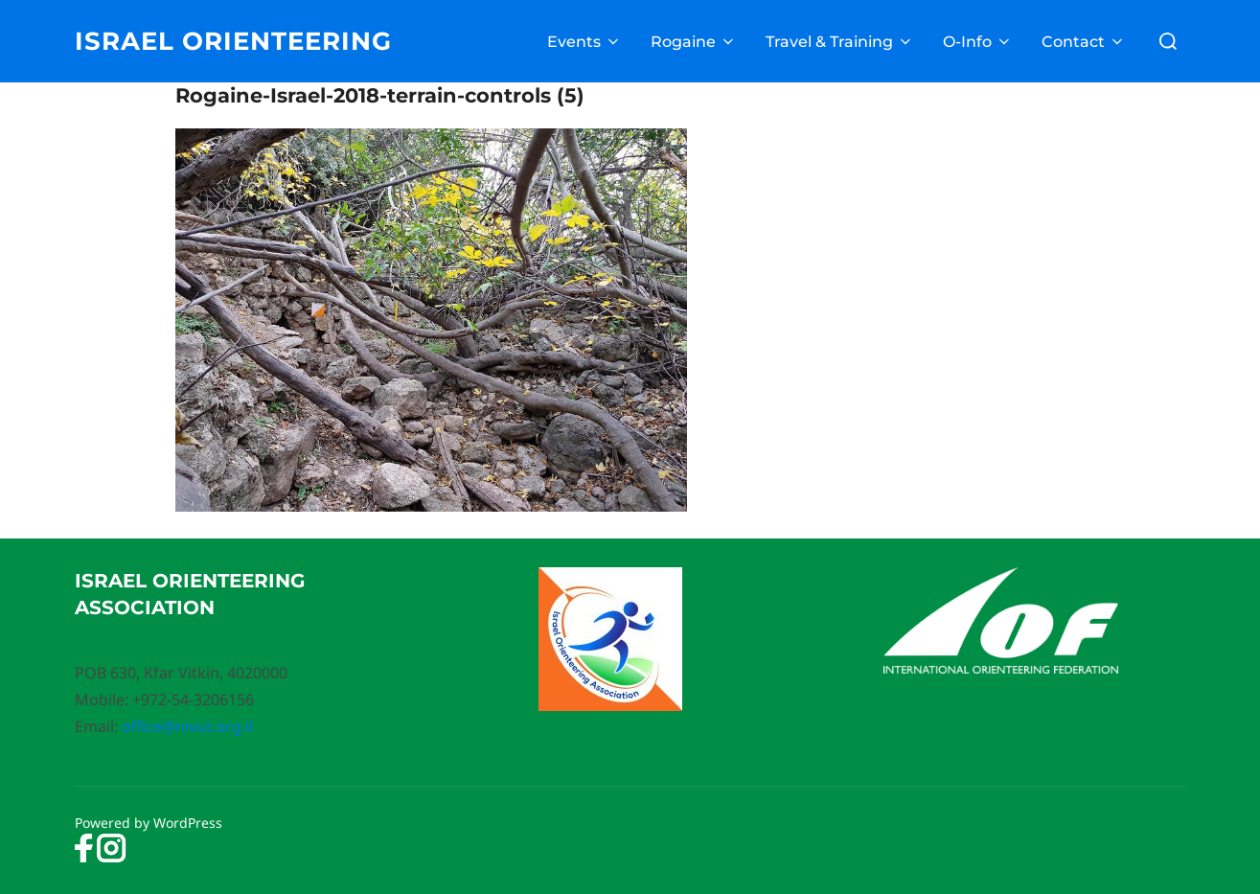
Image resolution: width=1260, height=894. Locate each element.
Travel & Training (840, 42)
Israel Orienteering (233, 41)
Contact (1084, 42)
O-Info (978, 42)
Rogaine (694, 42)
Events (584, 42)
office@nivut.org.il (187, 726)
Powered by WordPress (148, 823)
